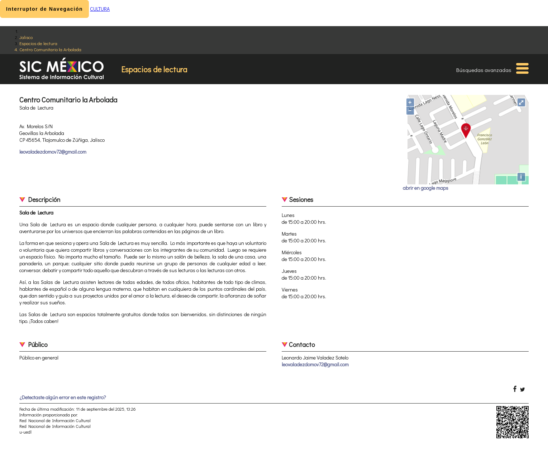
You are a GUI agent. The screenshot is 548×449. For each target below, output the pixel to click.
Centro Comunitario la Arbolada (50, 49)
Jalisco (26, 37)
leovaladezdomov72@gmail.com (52, 151)
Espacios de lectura (38, 43)
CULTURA (100, 8)
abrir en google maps (425, 187)
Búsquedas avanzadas (483, 69)
